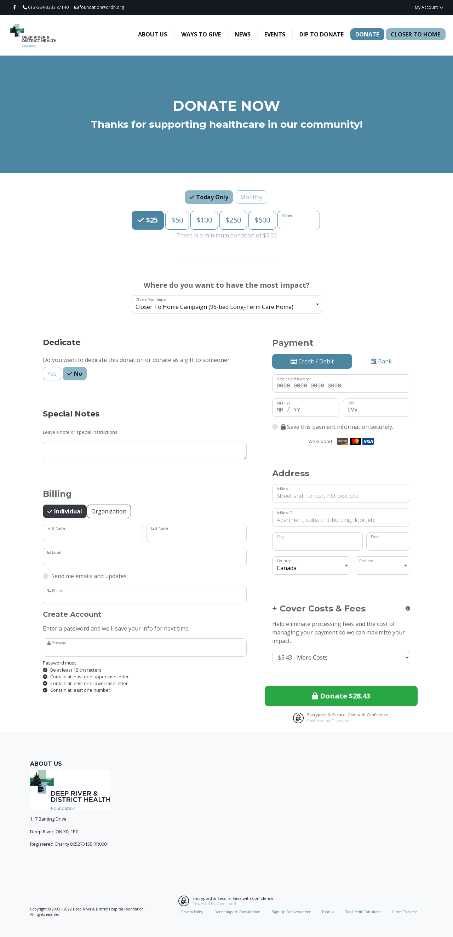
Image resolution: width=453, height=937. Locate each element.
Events (274, 34)
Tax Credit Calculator (363, 911)
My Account (429, 7)
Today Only (211, 197)
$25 (151, 220)
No (77, 373)
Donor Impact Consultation (237, 911)
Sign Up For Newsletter (291, 911)
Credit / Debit (312, 361)
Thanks (328, 911)
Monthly (251, 197)
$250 (233, 220)
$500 (262, 220)
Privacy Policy (192, 911)
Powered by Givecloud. (329, 720)
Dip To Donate (321, 34)
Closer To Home (415, 34)
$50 (177, 220)
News (243, 34)
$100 (204, 220)
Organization (108, 511)
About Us (152, 34)
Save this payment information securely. (337, 427)
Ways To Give (201, 34)
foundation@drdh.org (99, 7)
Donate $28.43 (341, 696)
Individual (67, 511)
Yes (52, 373)
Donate (367, 34)
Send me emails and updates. (89, 576)
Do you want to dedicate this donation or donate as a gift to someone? (136, 360)
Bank (381, 361)
